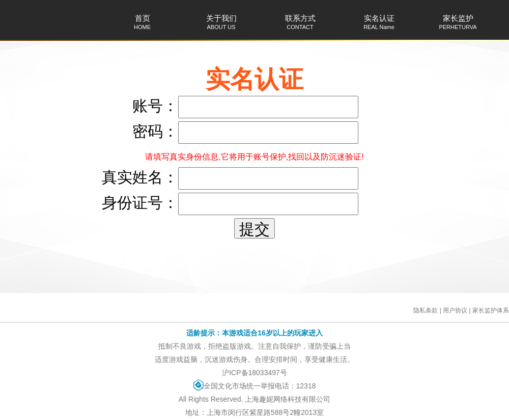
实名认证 (379, 22)
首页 (142, 22)
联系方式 (300, 22)
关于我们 (221, 22)
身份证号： (140, 202)
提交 (254, 229)
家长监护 (457, 22)
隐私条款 (425, 310)
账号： (155, 105)
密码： (155, 131)
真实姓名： (140, 177)
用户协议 (455, 310)
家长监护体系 (490, 310)
